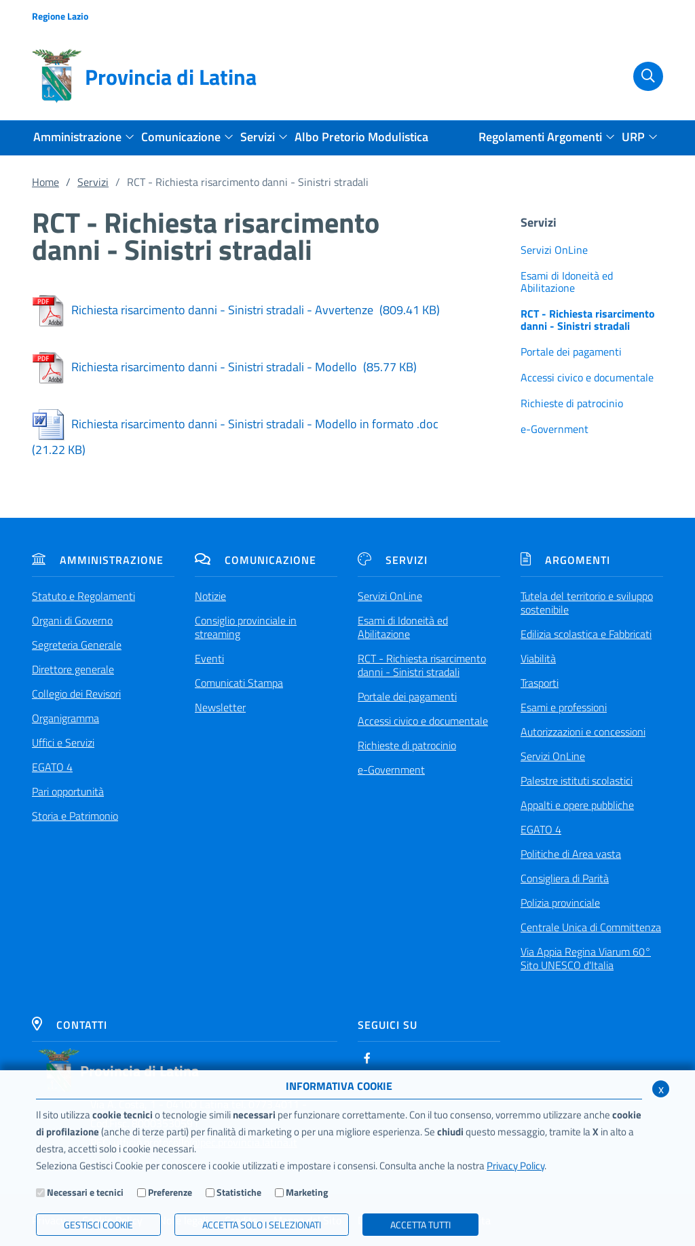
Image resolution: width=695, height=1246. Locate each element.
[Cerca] (641, 76)
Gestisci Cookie (98, 1224)
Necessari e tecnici (85, 1192)
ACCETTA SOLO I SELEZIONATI (261, 1224)
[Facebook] (367, 1058)
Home (45, 182)
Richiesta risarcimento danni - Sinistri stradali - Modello (224, 367)
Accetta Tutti (420, 1224)
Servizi (93, 182)
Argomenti (565, 560)
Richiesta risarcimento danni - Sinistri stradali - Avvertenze (236, 310)
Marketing (307, 1192)
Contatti (69, 1025)
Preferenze (170, 1192)
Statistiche (239, 1192)
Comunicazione (255, 560)
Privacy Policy (515, 1165)
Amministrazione (98, 560)
